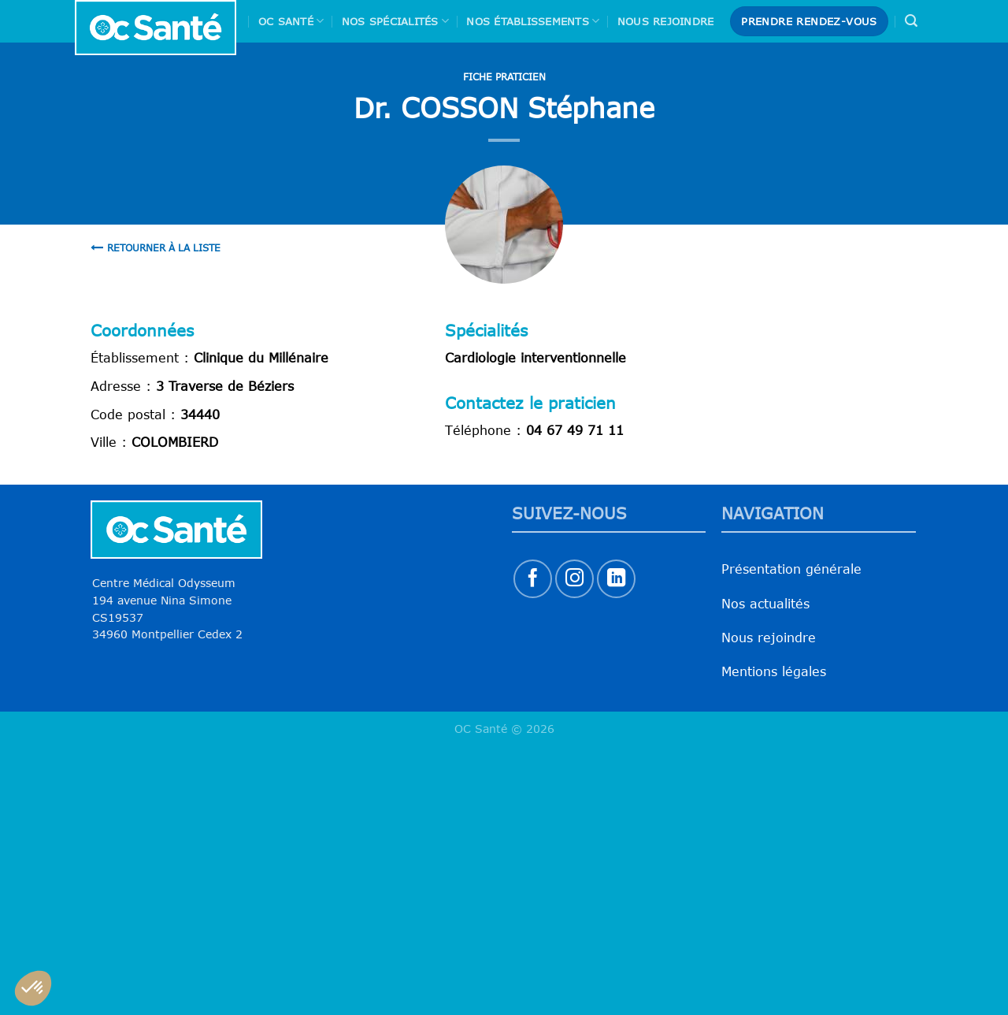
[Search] (911, 21)
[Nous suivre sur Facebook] (532, 579)
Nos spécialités (395, 20)
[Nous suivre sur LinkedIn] (616, 579)
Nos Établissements (532, 20)
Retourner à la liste (155, 247)
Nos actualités (765, 604)
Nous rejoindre (665, 21)
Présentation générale (791, 569)
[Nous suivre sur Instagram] (574, 579)
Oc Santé (291, 20)
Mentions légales (773, 671)
